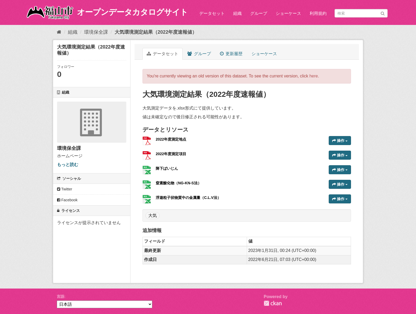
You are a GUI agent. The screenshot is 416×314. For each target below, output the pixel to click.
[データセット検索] (361, 13)
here (313, 76)
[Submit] (382, 13)
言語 (60, 296)
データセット (212, 13)
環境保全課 (96, 32)
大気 (152, 215)
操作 (340, 140)
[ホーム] (59, 32)
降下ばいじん (167, 168)
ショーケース (288, 13)
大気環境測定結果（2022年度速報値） (156, 32)
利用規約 (318, 13)
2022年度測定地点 (171, 139)
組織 (237, 13)
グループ (258, 13)
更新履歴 (231, 53)
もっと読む (67, 164)
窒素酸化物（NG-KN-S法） (178, 183)
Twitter (64, 189)
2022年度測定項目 (171, 154)
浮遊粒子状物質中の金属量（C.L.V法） (188, 197)
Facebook (67, 200)
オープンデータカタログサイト (132, 12)
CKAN (273, 303)
